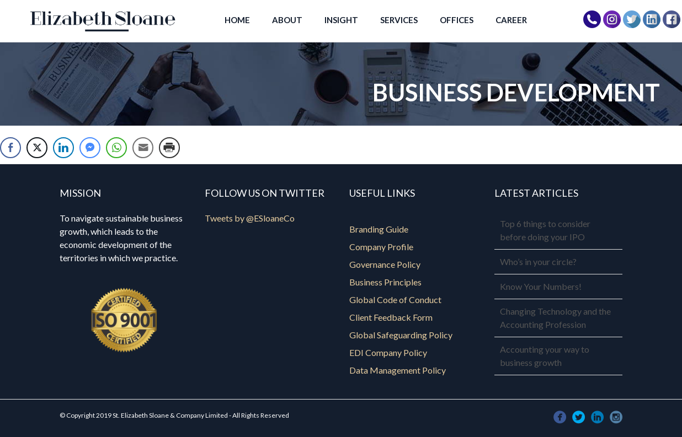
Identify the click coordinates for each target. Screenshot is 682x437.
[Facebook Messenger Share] (89, 147)
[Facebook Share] (10, 147)
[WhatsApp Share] (116, 147)
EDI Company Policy (388, 352)
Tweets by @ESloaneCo (250, 218)
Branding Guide (378, 229)
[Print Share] (169, 147)
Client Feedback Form (391, 317)
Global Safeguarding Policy (400, 335)
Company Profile (381, 246)
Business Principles (385, 282)
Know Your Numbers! (541, 286)
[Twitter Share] (36, 147)
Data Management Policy (397, 370)
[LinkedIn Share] (63, 147)
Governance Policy (384, 264)
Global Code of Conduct (395, 299)
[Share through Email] (142, 147)
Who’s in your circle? (538, 261)
